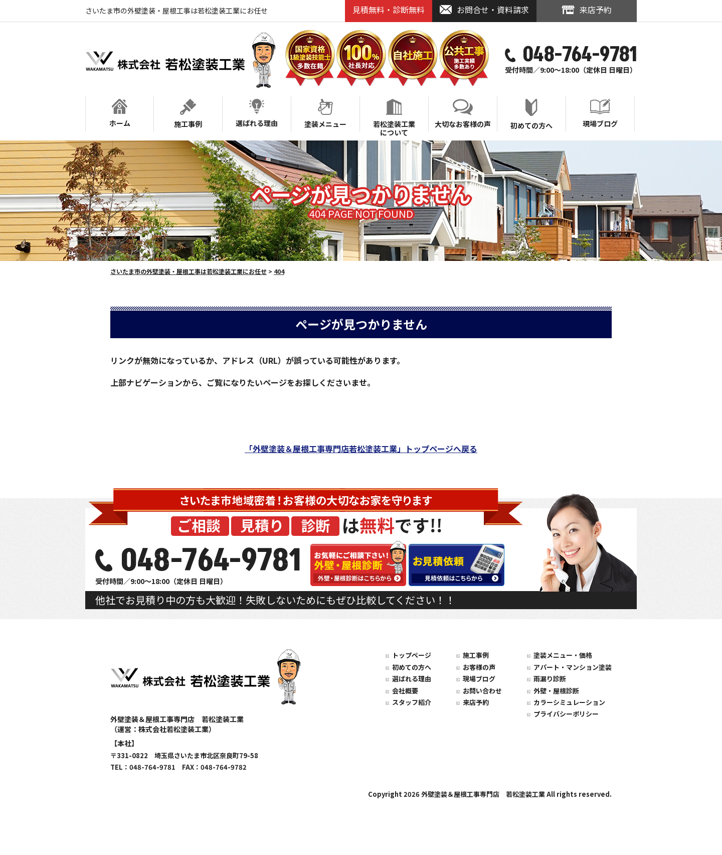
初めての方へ (531, 114)
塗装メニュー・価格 (562, 655)
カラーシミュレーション (569, 702)
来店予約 (476, 702)
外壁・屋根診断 (556, 690)
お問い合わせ (482, 690)
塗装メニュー (325, 114)
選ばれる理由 (257, 113)
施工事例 (188, 114)
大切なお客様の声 (463, 114)
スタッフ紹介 (411, 702)
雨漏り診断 (549, 678)
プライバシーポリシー (566, 714)
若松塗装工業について (394, 115)
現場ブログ (600, 113)
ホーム (119, 113)
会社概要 (405, 690)
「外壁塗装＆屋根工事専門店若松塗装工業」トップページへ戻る (361, 449)
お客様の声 (479, 667)
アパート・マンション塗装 (572, 667)
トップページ (411, 655)
